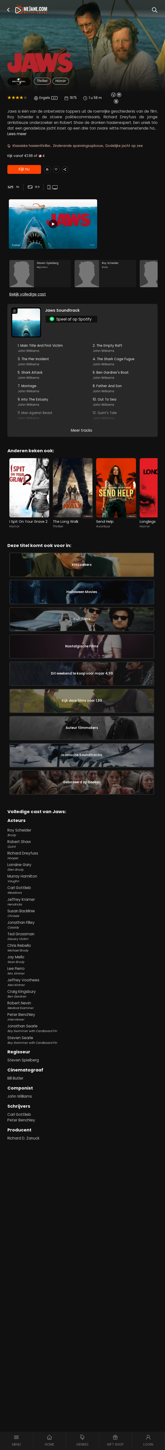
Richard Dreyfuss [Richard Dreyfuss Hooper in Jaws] (82, 945)
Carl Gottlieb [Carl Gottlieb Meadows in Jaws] (82, 979)
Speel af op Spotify (70, 330)
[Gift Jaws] (48, 169)
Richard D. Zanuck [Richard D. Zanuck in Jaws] (23, 1227)
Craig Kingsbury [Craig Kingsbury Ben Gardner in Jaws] (82, 1083)
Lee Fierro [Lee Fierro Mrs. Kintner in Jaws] (82, 1060)
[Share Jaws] (73, 169)
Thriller (42, 81)
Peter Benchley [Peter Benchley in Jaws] (21, 1209)
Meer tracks (81, 441)
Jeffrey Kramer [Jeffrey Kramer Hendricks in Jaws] (82, 991)
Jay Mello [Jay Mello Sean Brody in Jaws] (82, 1048)
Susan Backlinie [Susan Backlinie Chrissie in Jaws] (82, 1002)
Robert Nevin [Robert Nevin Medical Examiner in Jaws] (82, 1095)
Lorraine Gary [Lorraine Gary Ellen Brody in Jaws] (82, 956)
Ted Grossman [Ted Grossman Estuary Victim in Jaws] (82, 1025)
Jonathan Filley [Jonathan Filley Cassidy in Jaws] (82, 1014)
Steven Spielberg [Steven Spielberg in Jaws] (23, 1149)
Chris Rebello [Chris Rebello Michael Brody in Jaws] (82, 1037)
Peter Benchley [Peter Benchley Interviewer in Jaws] (82, 1106)
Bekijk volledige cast (27, 305)
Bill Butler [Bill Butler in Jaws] (15, 1167)
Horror (61, 81)
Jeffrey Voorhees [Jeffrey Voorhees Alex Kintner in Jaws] (82, 1071)
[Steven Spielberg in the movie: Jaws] (40, 279)
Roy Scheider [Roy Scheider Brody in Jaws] (82, 922)
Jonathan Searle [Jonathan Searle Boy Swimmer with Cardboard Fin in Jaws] (82, 1118)
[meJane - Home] (31, 9)
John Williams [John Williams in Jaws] (19, 1185)
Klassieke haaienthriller (31, 145)
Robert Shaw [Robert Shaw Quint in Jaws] (82, 933)
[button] (8, 10)
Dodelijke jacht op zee (124, 145)
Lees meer (17, 133)
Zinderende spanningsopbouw (78, 145)
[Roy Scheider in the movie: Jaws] (105, 279)
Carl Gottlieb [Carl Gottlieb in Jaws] (19, 1203)
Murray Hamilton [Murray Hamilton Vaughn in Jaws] (82, 968)
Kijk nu (23, 169)
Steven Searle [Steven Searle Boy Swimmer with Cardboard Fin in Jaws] (82, 1129)
